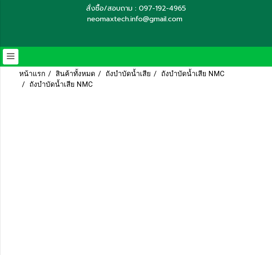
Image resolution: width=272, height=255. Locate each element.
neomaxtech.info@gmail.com (136, 18)
